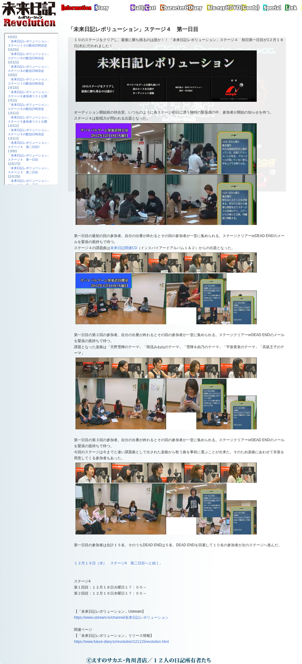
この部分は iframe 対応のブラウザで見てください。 (31, 109)
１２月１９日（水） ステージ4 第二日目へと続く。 (118, 563)
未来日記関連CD (123, 248)
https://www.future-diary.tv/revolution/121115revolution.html (121, 642)
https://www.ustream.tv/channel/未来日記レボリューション (121, 617)
